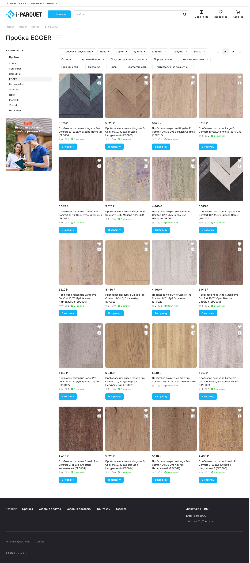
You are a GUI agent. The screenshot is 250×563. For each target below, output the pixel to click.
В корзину (68, 146)
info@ (188, 515)
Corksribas (15, 68)
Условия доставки (79, 509)
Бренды (27, 509)
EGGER (13, 79)
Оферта (121, 509)
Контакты (104, 509)
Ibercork (14, 99)
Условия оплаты (50, 509)
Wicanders (15, 110)
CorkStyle (15, 73)
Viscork (13, 105)
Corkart (13, 63)
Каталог (11, 509)
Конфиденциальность (18, 541)
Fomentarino (16, 84)
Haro (12, 94)
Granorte (14, 89)
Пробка (14, 57)
